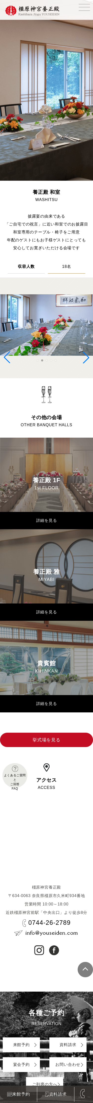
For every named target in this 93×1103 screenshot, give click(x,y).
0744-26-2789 (49, 922)
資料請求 (56, 1094)
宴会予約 (21, 1064)
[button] (37, 360)
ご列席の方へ (44, 1084)
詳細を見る (46, 520)
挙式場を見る (46, 739)
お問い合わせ (67, 1064)
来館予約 (18, 1094)
